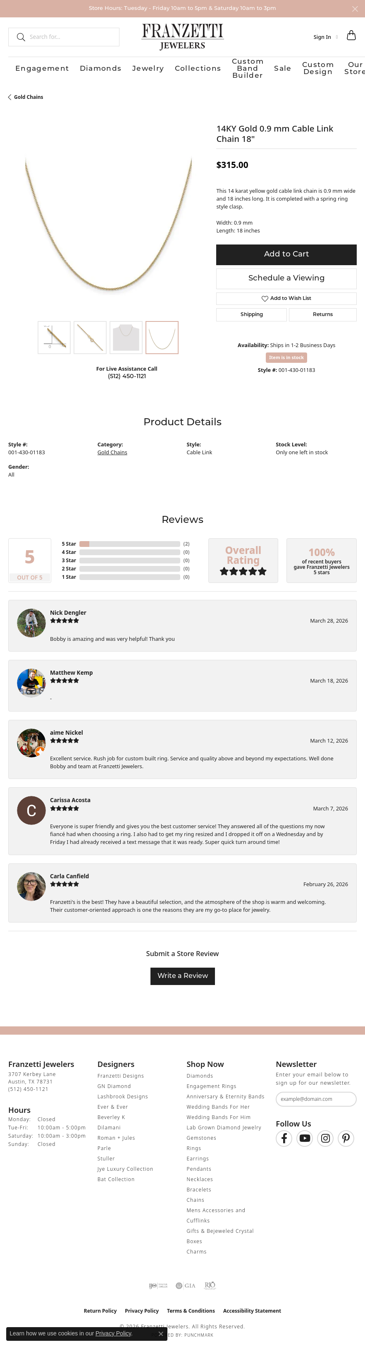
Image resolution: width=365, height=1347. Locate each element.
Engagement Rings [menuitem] (212, 1084)
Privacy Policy (142, 1308)
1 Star (69, 574)
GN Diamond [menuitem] (114, 1084)
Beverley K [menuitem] (111, 1115)
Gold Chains (28, 94)
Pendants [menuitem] (199, 1166)
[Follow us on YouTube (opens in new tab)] (304, 1136)
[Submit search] (17, 36)
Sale (230, 67)
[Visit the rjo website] (210, 1283)
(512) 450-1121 (127, 375)
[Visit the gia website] (186, 1283)
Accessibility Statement (252, 1308)
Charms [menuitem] (197, 1249)
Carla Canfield (69, 874)
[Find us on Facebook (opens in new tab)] (284, 1136)
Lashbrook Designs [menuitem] (123, 1094)
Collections (134, 67)
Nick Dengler (68, 610)
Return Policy (100, 1308)
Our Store (307, 67)
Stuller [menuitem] (106, 1156)
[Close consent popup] (160, 1333)
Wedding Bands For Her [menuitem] (218, 1104)
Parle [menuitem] (104, 1146)
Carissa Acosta (70, 798)
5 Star (69, 541)
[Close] (355, 9)
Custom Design (265, 67)
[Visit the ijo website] (158, 1283)
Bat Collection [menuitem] (116, 1177)
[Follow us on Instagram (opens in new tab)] (325, 1136)
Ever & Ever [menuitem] (113, 1104)
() (187, 541)
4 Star (69, 550)
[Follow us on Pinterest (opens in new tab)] (346, 1136)
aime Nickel (66, 730)
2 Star (69, 566)
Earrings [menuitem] (198, 1156)
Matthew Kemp (71, 670)
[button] (326, 37)
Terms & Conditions (191, 1308)
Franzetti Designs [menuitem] (121, 1073)
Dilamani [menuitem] (109, 1125)
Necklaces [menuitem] (200, 1177)
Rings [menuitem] (194, 1146)
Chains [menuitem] (196, 1197)
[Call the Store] (28, 1087)
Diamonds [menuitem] (200, 1073)
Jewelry (100, 67)
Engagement (26, 67)
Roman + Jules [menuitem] (116, 1135)
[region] (108, 215)
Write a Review (182, 974)
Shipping (252, 312)
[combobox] (71, 36)
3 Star (69, 558)
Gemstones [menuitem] (202, 1135)
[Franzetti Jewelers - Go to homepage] (182, 36)
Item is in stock (286, 355)
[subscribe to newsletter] (345, 1097)
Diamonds (67, 67)
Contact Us (342, 67)
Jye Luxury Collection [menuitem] (125, 1166)
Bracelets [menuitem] (199, 1187)
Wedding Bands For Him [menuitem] (219, 1115)
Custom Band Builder (186, 67)
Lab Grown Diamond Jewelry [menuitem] (224, 1125)
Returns (323, 312)
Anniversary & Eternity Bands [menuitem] (226, 1094)
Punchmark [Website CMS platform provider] (199, 1333)
